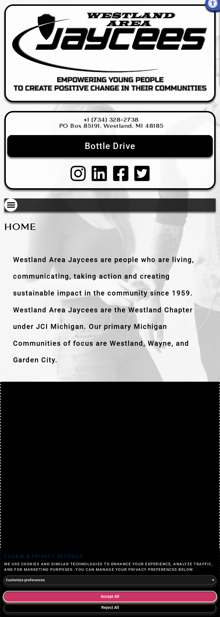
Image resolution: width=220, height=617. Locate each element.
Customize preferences (110, 580)
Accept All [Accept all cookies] (110, 596)
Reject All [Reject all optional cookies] (110, 607)
